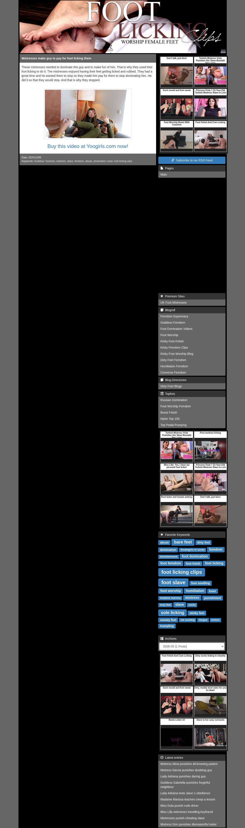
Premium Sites (172, 296)
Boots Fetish (168, 412)
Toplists (167, 393)
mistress (61, 161)
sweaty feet (168, 620)
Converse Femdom (173, 372)
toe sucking (188, 620)
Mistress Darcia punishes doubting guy (186, 770)
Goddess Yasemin (44, 161)
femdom (79, 161)
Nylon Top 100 (170, 418)
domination (100, 161)
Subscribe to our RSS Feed (192, 160)
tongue (203, 620)
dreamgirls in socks (192, 549)
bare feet (183, 542)
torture (215, 620)
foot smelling (200, 583)
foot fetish (193, 563)
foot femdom (170, 563)
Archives (168, 638)
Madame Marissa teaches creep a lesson (187, 799)
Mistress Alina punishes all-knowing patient (189, 764)
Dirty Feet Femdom (173, 360)
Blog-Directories (173, 380)
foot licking (214, 563)
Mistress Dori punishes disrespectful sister (188, 824)
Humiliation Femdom (174, 366)
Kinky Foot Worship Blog (176, 353)
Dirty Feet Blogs (171, 386)
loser (110, 161)
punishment (212, 598)
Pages (166, 168)
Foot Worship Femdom (175, 406)
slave (70, 161)
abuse (88, 161)
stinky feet (196, 613)
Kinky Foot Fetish (172, 341)
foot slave (173, 582)
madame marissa (170, 598)
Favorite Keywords (175, 534)
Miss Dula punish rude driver (179, 805)
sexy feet (165, 605)
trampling (167, 626)
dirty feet (203, 542)
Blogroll (167, 310)
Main (163, 174)
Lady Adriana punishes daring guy (183, 776)
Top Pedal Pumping (173, 425)
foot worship (170, 591)
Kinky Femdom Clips (174, 347)
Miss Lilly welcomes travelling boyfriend (186, 812)
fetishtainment (168, 556)
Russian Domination (173, 400)
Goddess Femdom (172, 322)
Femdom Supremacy (174, 316)
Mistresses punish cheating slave (182, 818)
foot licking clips (123, 161)
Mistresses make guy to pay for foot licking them (56, 58)
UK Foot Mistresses (173, 302)
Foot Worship (169, 335)
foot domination (195, 556)
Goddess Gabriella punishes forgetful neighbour (185, 785)
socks (192, 605)
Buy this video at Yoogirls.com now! (87, 146)
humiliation (195, 591)
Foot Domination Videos (176, 329)
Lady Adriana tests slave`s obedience (185, 793)
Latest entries (171, 757)
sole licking (172, 612)
